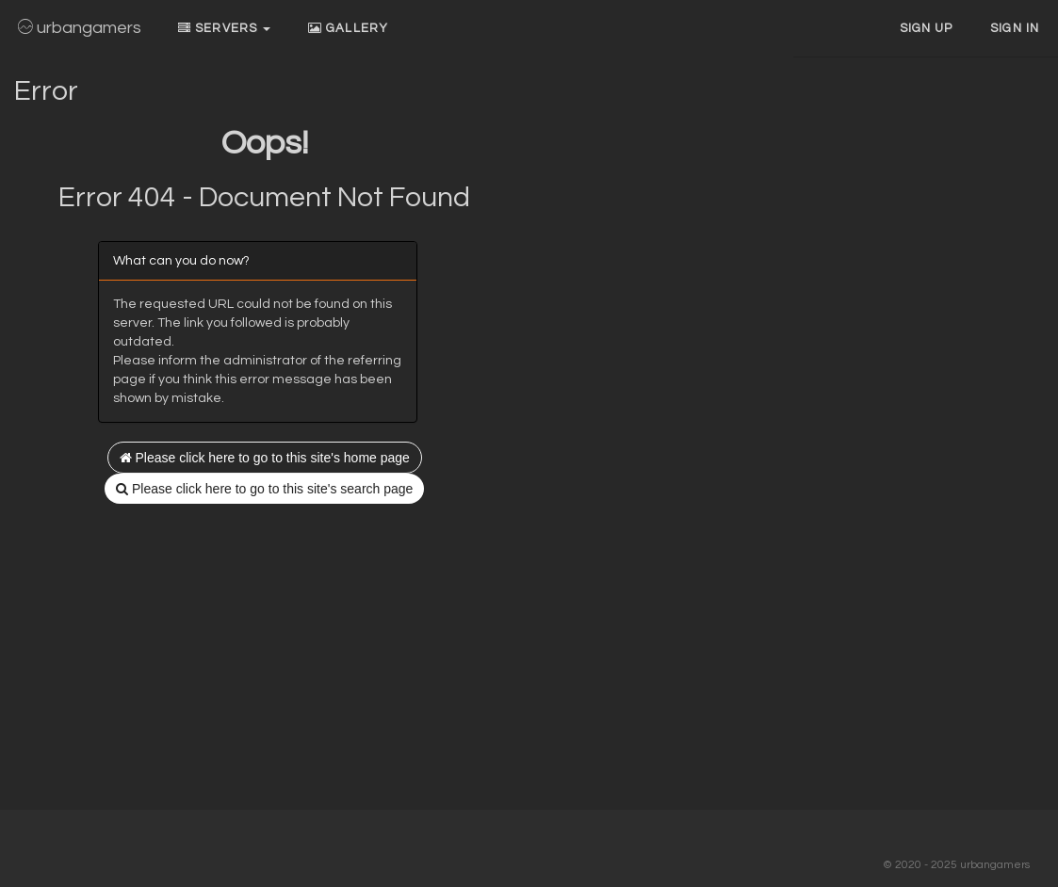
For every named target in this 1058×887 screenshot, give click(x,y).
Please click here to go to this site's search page (264, 488)
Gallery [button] (348, 28)
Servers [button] (224, 28)
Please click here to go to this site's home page (265, 457)
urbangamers (79, 28)
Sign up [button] (926, 28)
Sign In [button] (1014, 28)
